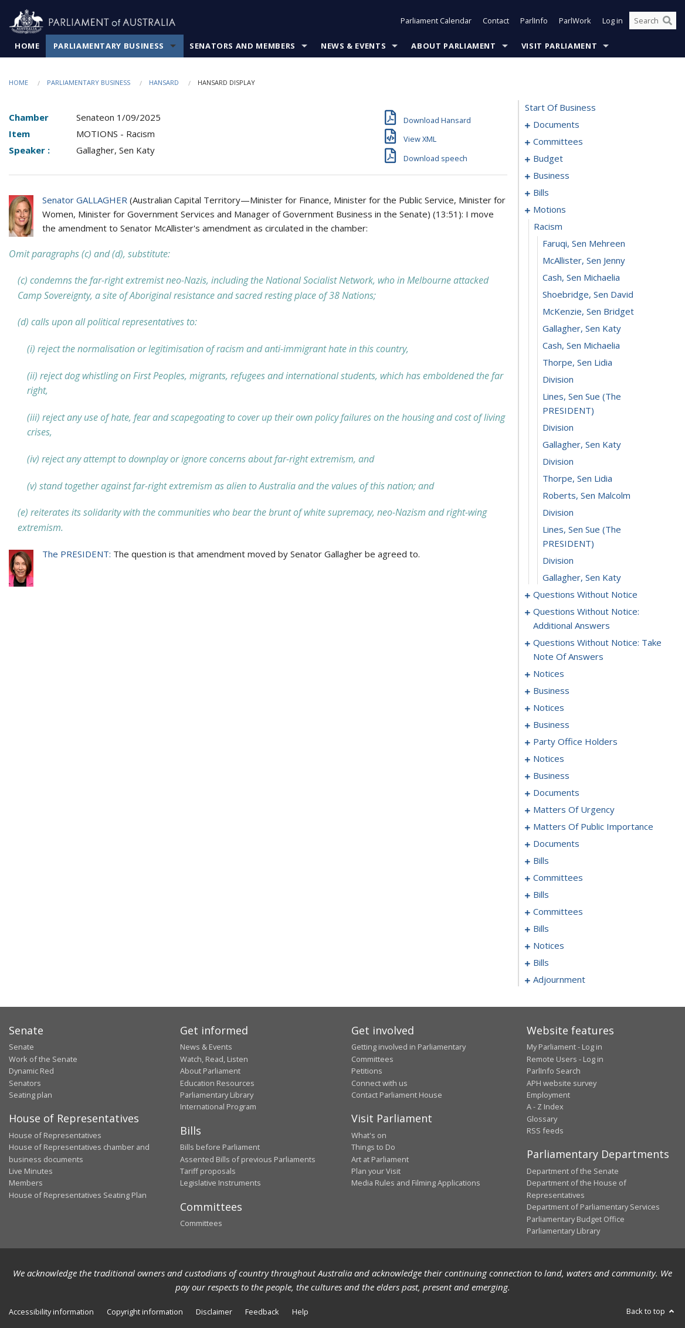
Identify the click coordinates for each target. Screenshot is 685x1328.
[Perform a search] (667, 22)
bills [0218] (541, 861)
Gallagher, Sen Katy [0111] (581, 329)
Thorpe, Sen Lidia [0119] (577, 479)
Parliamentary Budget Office (576, 1219)
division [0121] (558, 513)
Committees (201, 1223)
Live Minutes (31, 1171)
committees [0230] (558, 912)
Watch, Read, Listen (214, 1059)
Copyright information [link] (145, 1312)
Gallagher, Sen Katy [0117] (581, 445)
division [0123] (558, 561)
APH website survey (561, 1083)
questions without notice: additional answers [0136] (586, 619)
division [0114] (558, 380)
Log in (612, 22)
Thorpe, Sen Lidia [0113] (577, 363)
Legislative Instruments (220, 1183)
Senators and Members (242, 46)
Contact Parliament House (396, 1095)
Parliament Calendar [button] (436, 22)
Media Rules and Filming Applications (415, 1183)
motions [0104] (549, 210)
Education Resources (217, 1083)
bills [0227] (541, 895)
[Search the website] (652, 22)
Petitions (366, 1071)
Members (26, 1183)
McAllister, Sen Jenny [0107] (583, 261)
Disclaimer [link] (214, 1312)
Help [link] (300, 1312)
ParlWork (575, 22)
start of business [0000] (560, 108)
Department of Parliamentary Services (593, 1207)
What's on (368, 1135)
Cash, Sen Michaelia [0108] (581, 278)
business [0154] (551, 691)
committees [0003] (558, 142)
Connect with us (379, 1083)
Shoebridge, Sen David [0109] (587, 295)
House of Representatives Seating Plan (78, 1195)
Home (27, 46)
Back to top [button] (651, 1311)
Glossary (542, 1119)
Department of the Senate (573, 1171)
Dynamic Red (31, 1071)
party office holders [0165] (575, 742)
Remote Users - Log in (565, 1059)
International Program (218, 1107)
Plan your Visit (376, 1171)
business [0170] (551, 776)
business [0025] (551, 176)
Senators (25, 1083)
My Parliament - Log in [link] (564, 1047)
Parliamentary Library (216, 1095)
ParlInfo (534, 22)
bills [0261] (541, 963)
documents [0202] (556, 844)
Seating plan (30, 1095)
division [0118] (558, 462)
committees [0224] (558, 878)
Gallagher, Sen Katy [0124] (581, 578)
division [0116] (558, 428)
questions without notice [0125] (585, 595)
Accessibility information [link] (51, 1312)
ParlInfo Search (554, 1071)
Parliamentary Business (108, 46)
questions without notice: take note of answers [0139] (597, 650)
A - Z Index (545, 1107)
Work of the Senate (43, 1059)
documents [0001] (556, 125)
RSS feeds (545, 1131)
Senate (21, 1047)
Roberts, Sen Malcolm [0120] (586, 496)
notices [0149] (548, 674)
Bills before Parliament (220, 1147)
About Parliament (453, 46)
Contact (496, 22)
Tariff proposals (208, 1171)
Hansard (164, 83)
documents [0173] (556, 793)
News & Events (353, 46)
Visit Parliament (559, 46)
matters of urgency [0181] (574, 810)
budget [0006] (548, 159)
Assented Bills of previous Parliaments (248, 1159)
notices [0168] (548, 759)
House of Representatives (55, 1135)
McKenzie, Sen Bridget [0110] (588, 312)
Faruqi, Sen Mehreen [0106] (583, 244)
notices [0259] (548, 946)
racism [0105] (548, 227)
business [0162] (551, 725)
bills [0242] (541, 929)
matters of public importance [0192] (593, 827)
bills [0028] (541, 193)
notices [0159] (548, 708)
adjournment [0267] (559, 980)
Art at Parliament (380, 1159)
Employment (548, 1095)
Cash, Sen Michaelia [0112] (581, 346)
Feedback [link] (262, 1312)
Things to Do (373, 1147)
